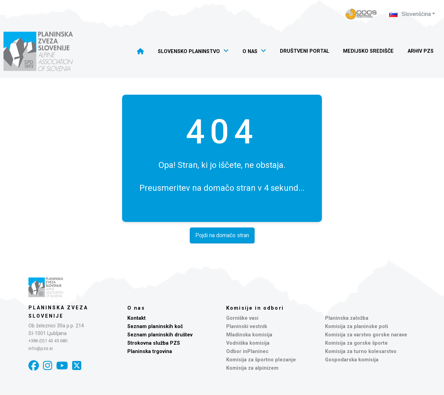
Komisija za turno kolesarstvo (360, 351)
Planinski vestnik (246, 326)
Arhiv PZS (421, 51)
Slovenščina (410, 14)
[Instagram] (47, 365)
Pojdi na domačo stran (222, 235)
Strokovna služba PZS (153, 343)
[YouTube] (62, 365)
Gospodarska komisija (351, 360)
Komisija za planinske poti (356, 326)
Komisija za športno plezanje (261, 360)
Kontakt (136, 318)
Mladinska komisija (249, 335)
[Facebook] (33, 365)
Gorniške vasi (242, 318)
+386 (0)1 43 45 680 (47, 340)
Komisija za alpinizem (252, 368)
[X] (76, 365)
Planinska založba (346, 318)
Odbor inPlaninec (247, 351)
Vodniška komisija (248, 343)
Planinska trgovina (149, 351)
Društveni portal (304, 51)
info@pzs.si (40, 348)
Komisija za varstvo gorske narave (366, 335)
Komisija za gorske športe (356, 343)
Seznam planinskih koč (155, 326)
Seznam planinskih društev (160, 335)
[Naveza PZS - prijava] (361, 14)
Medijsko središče (368, 51)
